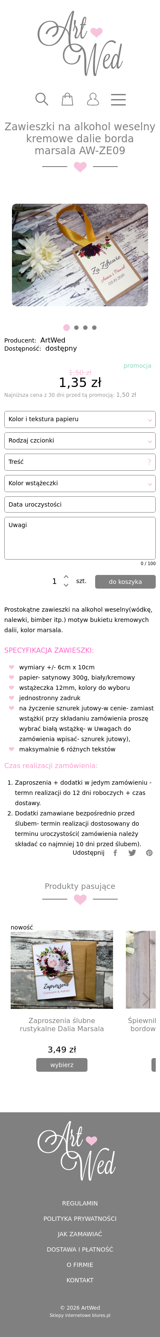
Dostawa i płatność (80, 1249)
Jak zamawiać (80, 1234)
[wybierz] (61, 1065)
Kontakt (80, 1280)
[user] (93, 99)
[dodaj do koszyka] (125, 582)
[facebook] (115, 853)
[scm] (67, 99)
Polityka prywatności (80, 1218)
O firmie (80, 1264)
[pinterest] (149, 853)
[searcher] (42, 99)
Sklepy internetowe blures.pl (80, 1315)
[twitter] (132, 853)
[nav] (118, 99)
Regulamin (80, 1203)
